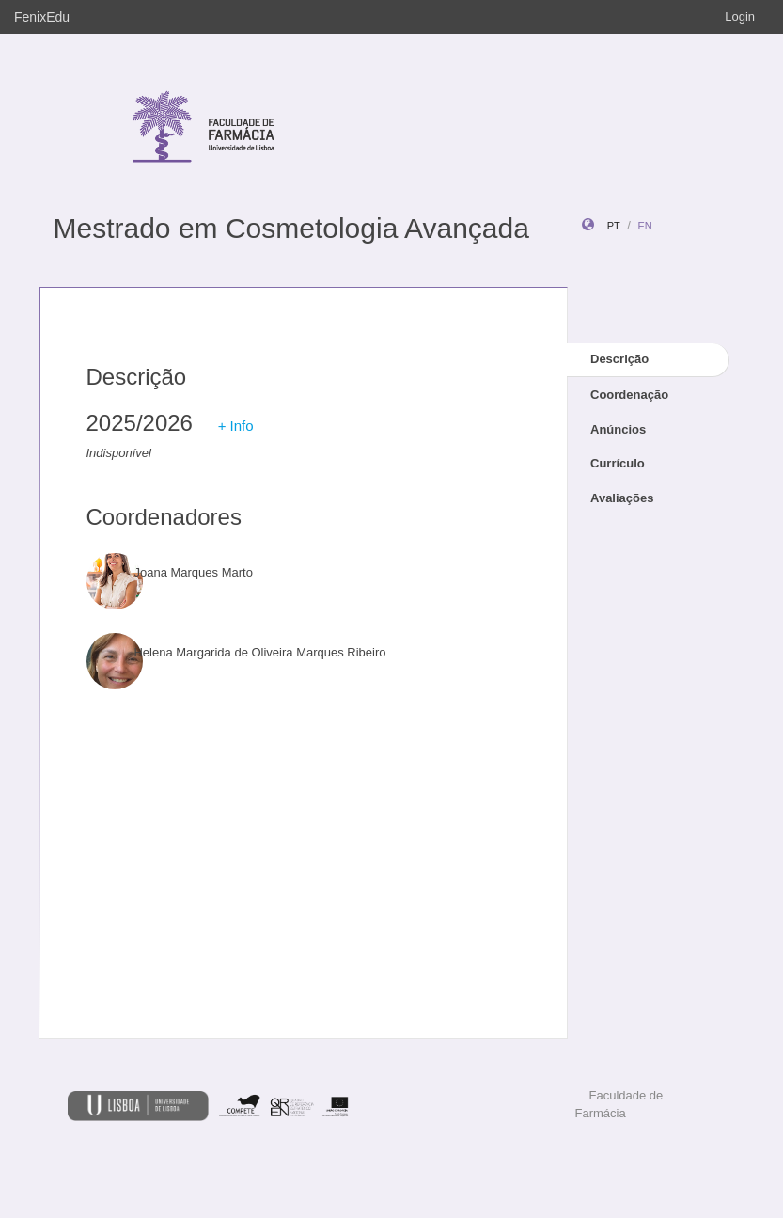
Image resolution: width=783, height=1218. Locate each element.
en (644, 225)
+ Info (236, 426)
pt (613, 225)
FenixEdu (42, 16)
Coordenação (629, 395)
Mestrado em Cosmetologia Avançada (291, 228)
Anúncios (618, 429)
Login (740, 16)
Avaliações (621, 498)
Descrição (619, 359)
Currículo (617, 463)
